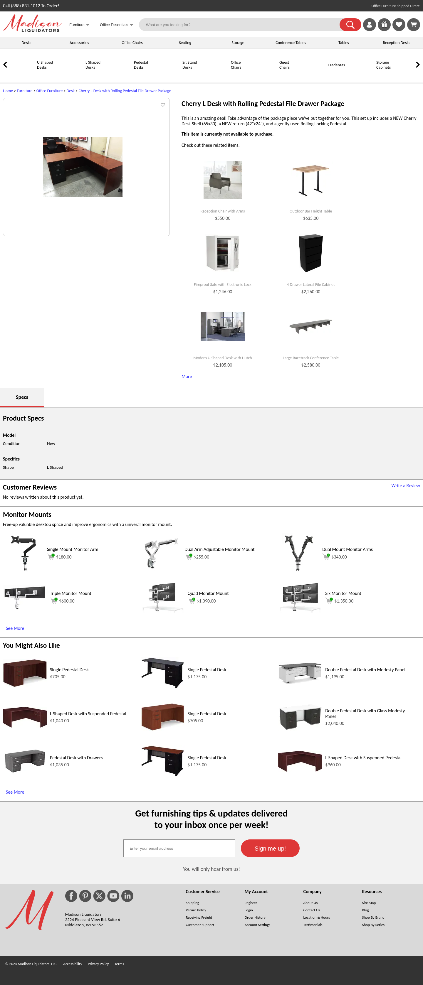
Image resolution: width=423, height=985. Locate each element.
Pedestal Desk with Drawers (76, 757)
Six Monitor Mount (343, 593)
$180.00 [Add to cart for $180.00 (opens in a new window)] (59, 557)
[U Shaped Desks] (22, 75)
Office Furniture (49, 90)
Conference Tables (291, 42)
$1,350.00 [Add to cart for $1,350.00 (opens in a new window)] (339, 601)
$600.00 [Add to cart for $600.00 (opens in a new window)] (62, 601)
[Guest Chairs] (264, 75)
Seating (185, 42)
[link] (413, 24)
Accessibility (72, 964)
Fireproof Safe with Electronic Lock (222, 284)
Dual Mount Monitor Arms (347, 549)
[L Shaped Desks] (70, 75)
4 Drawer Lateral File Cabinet (311, 284)
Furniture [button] (79, 25)
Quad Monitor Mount (208, 593)
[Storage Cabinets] (361, 75)
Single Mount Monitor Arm (72, 549)
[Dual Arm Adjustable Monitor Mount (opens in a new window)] (161, 572)
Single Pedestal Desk (69, 669)
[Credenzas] (313, 75)
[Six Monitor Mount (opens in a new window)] (300, 611)
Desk (71, 90)
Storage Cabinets (383, 65)
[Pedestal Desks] (119, 75)
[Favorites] (398, 29)
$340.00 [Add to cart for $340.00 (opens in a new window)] (334, 557)
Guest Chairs (284, 65)
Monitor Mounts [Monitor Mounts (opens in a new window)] (27, 514)
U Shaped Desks (45, 65)
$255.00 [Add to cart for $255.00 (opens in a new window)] (197, 557)
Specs (22, 397)
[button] (350, 24)
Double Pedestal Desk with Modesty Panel (365, 669)
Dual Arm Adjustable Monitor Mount (220, 549)
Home (8, 90)
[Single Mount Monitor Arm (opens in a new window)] (23, 572)
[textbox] (179, 848)
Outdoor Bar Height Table (311, 211)
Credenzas (336, 65)
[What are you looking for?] (243, 24)
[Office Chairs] (216, 75)
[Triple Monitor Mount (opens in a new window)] (25, 608)
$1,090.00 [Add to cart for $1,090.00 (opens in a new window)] (202, 601)
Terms (119, 964)
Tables (343, 42)
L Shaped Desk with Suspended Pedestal (88, 713)
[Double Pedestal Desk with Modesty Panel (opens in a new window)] (300, 683)
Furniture (25, 90)
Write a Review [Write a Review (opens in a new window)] (405, 485)
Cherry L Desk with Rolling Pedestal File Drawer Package (124, 90)
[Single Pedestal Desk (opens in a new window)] (25, 686)
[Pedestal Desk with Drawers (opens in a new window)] (25, 773)
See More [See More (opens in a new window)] (15, 628)
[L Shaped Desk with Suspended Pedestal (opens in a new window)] (25, 726)
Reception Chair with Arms (222, 211)
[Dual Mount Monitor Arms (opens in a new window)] (298, 572)
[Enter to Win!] (384, 29)
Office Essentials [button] (116, 25)
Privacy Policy (98, 964)
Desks (26, 42)
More (187, 376)
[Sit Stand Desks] (167, 75)
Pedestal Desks (141, 65)
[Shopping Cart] (413, 24)
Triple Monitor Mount (70, 593)
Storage (237, 42)
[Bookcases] (410, 75)
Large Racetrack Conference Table (311, 358)
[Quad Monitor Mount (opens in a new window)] (163, 611)
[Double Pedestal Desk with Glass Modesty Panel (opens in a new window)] (300, 729)
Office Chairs (132, 42)
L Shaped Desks (92, 65)
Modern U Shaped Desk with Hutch (222, 358)
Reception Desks (396, 42)
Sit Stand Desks (189, 65)
